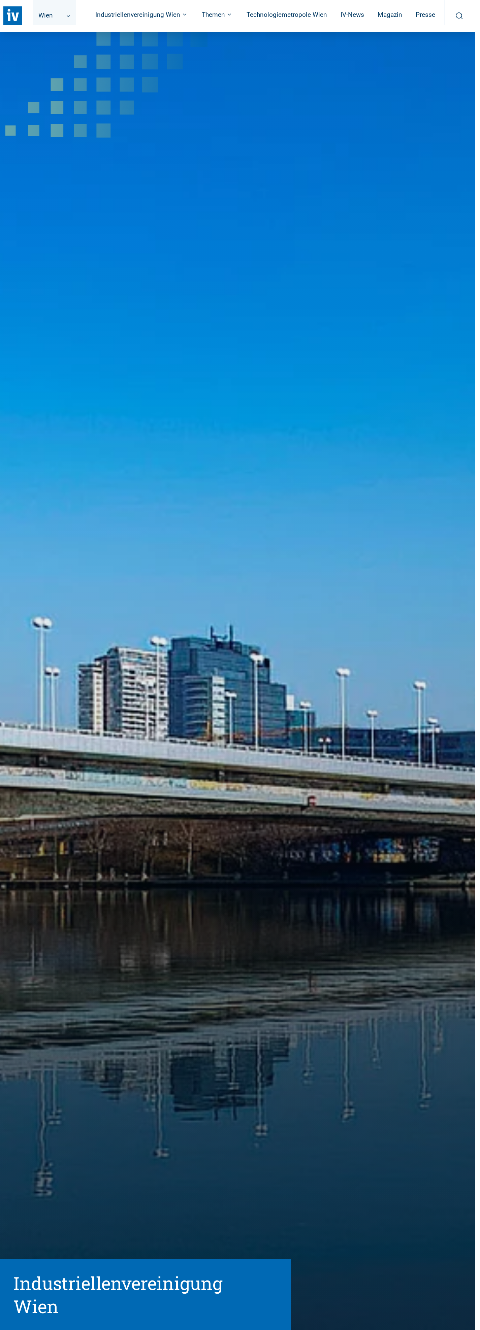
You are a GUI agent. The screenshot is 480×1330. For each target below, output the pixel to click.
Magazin (390, 15)
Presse (425, 15)
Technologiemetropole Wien (287, 15)
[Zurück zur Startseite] (12, 15)
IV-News (352, 15)
